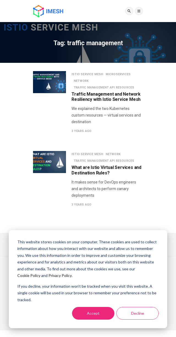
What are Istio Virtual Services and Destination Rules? (106, 170)
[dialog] (88, 279)
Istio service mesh (87, 74)
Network (81, 81)
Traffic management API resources (104, 87)
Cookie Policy (28, 275)
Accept (93, 313)
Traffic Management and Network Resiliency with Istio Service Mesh (106, 96)
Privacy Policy (60, 275)
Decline (137, 313)
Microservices (118, 74)
